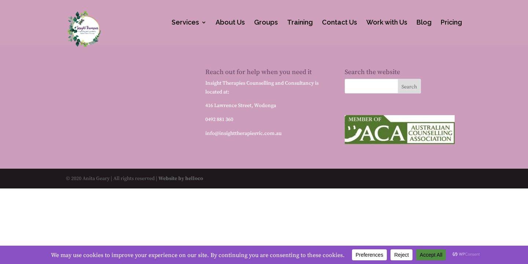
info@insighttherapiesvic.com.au (243, 133)
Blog (424, 23)
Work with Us (386, 23)
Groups (266, 23)
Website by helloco (180, 178)
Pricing (451, 23)
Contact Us (339, 23)
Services (185, 23)
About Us (230, 23)
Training (300, 23)
